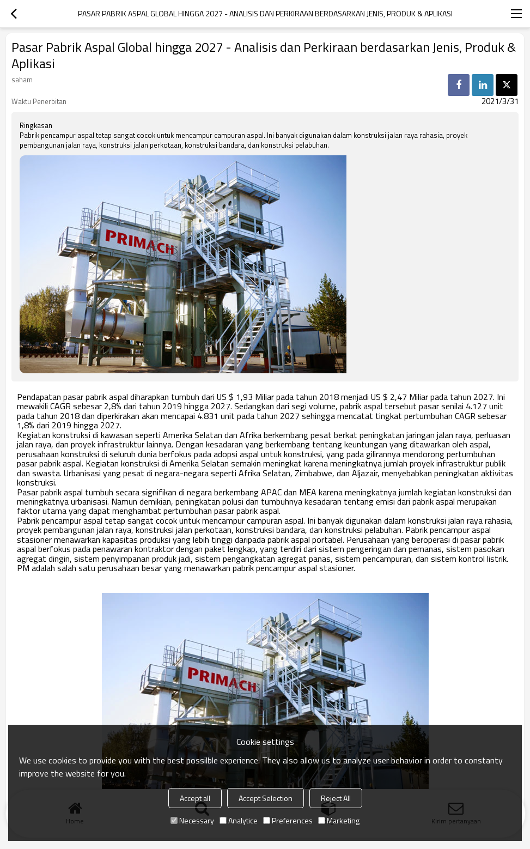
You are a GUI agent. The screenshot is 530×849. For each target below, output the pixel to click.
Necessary (192, 820)
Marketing (339, 820)
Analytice (239, 820)
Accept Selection (266, 798)
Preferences (288, 820)
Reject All (336, 798)
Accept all (195, 798)
